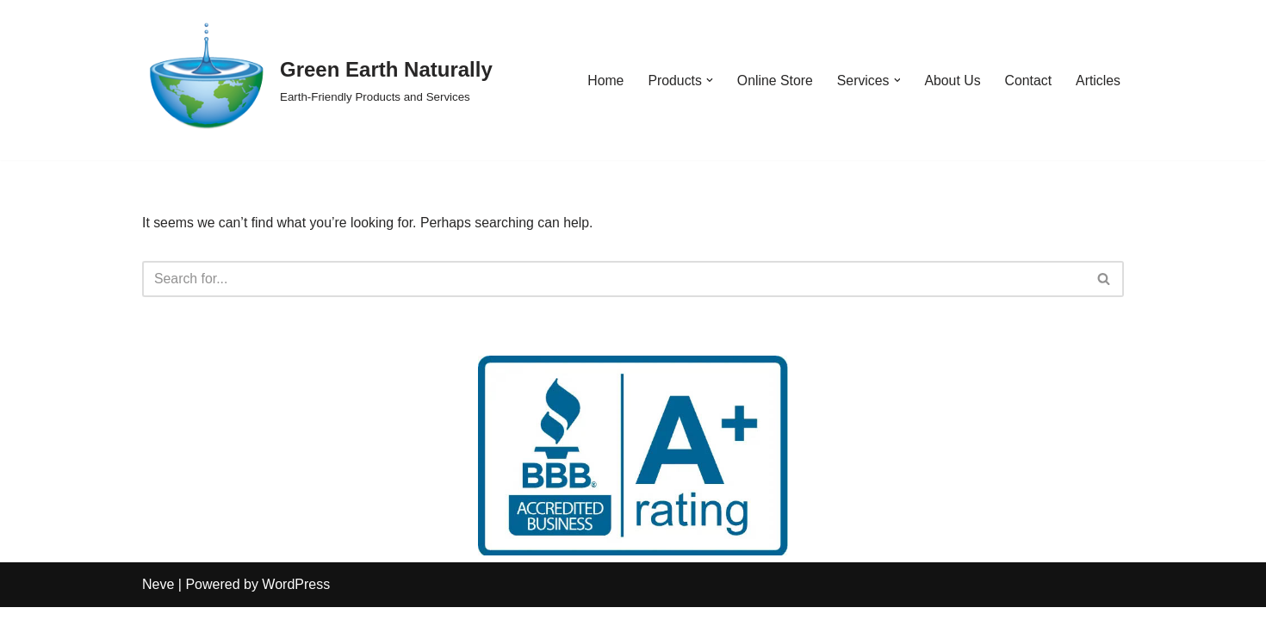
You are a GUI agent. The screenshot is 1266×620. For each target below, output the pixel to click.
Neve (158, 598)
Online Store (772, 80)
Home (601, 80)
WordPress (296, 598)
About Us (951, 80)
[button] (706, 80)
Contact (1027, 80)
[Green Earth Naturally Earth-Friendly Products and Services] (317, 80)
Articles (1098, 80)
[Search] (613, 279)
